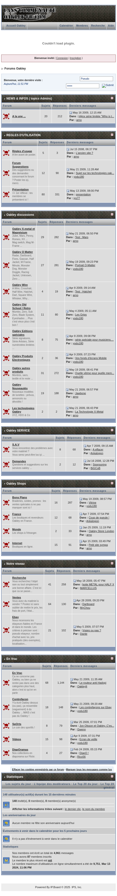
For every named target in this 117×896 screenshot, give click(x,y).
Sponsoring (100, 464)
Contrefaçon (20, 699)
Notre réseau (15, 563)
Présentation (20, 189)
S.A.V (15, 444)
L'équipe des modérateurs (52, 784)
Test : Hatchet (83, 291)
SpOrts (16, 724)
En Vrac (11, 659)
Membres (82, 25)
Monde (16, 529)
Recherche (98, 25)
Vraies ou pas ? (91, 630)
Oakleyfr (82, 686)
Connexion (62, 58)
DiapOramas (20, 749)
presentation (83, 194)
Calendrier (66, 25)
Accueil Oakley (16, 25)
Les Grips (81, 314)
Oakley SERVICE (18, 430)
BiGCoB (95, 468)
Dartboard (88, 604)
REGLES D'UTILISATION (23, 135)
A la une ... (19, 116)
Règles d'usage (22, 151)
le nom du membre (93, 809)
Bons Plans (19, 497)
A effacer (98, 449)
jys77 (77, 198)
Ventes (16, 597)
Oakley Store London (101, 531)
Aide (111, 25)
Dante (83, 633)
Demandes (19, 461)
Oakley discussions (20, 215)
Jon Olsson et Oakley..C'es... (97, 725)
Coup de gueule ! (99, 517)
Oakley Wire (20, 284)
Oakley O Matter (22, 251)
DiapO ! (84, 752)
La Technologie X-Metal (89, 411)
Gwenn (81, 729)
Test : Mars (81, 237)
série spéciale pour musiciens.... (94, 339)
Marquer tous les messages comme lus (89, 769)
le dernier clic (73, 809)
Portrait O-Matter (85, 265)
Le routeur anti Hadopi (93, 682)
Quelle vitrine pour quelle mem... (94, 373)
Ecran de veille (88, 739)
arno (79, 119)
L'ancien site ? (84, 152)
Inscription (75, 58)
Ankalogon (96, 453)
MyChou (85, 607)
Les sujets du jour (18, 784)
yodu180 (79, 176)
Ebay (15, 617)
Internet (17, 543)
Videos (16, 739)
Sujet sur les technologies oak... (95, 173)
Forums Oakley (15, 68)
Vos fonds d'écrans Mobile (91, 358)
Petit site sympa (98, 544)
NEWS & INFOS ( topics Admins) (29, 98)
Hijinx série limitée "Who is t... (96, 116)
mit (50, 860)
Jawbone (80, 393)
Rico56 (81, 756)
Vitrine (92, 502)
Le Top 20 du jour (85, 784)
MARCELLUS (88, 588)
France (16, 514)
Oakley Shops (16, 483)
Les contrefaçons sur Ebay (96, 707)
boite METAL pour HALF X (98, 584)
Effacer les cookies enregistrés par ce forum (38, 769)
